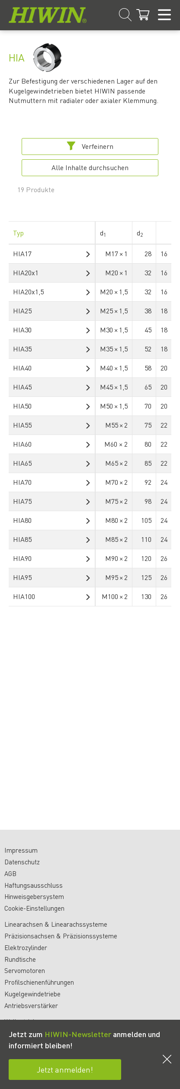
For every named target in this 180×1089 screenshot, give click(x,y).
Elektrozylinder (25, 947)
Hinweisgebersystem (34, 896)
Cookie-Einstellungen (34, 908)
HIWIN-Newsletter (78, 1034)
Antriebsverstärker (31, 1005)
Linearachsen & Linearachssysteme (55, 924)
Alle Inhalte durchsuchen (90, 167)
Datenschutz (22, 861)
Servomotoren (24, 970)
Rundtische (20, 959)
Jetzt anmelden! (65, 1069)
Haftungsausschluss (33, 885)
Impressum (21, 850)
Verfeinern (90, 146)
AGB (10, 873)
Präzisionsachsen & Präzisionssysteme (60, 935)
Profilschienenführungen (39, 982)
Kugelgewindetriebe (32, 993)
